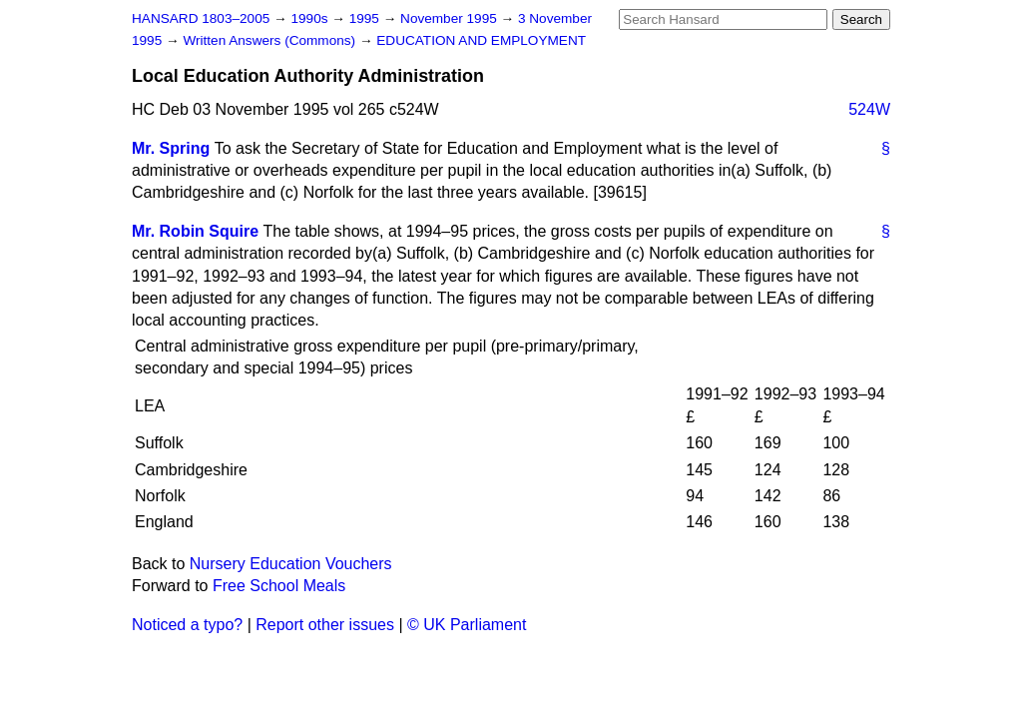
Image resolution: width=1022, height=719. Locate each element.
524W (869, 109)
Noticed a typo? (187, 624)
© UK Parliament (466, 624)
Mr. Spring (171, 148)
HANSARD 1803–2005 (200, 18)
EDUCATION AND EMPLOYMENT (481, 40)
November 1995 (450, 18)
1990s (310, 18)
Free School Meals (279, 585)
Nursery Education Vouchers (291, 563)
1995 (366, 18)
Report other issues (325, 624)
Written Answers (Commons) (271, 40)
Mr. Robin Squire (195, 231)
